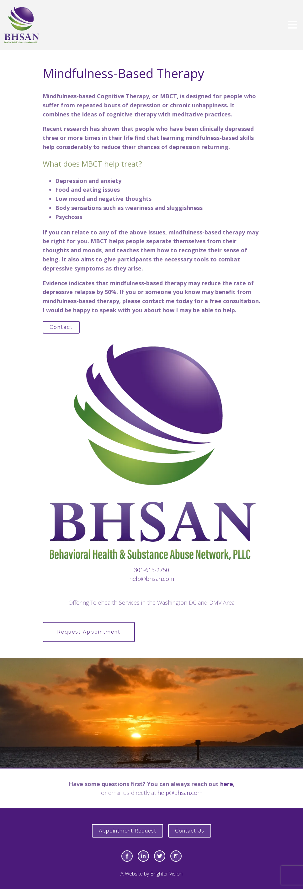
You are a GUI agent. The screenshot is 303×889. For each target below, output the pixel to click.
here (226, 784)
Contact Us (189, 831)
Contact (61, 327)
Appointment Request (127, 831)
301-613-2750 (151, 570)
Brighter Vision (166, 873)
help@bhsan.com (151, 578)
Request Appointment (88, 632)
